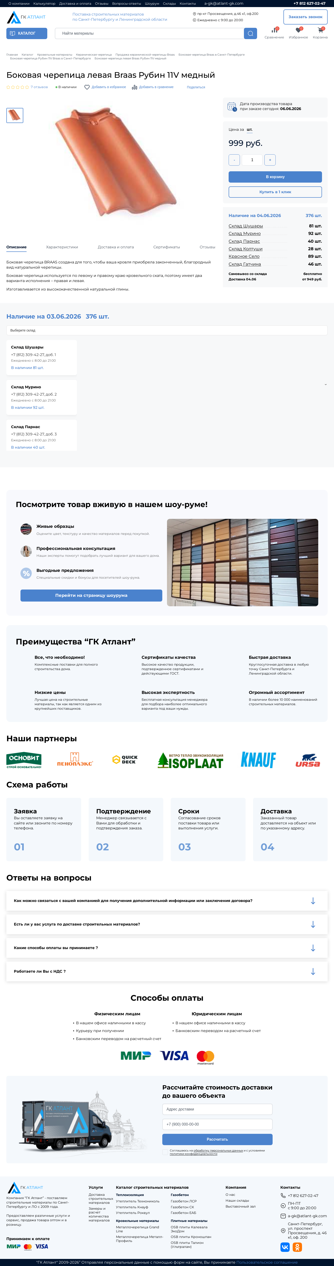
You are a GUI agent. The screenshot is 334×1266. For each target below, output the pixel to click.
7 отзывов (39, 87)
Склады (169, 4)
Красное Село (244, 256)
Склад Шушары (246, 226)
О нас (230, 1195)
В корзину (275, 177)
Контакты (188, 4)
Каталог (27, 54)
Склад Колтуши (245, 248)
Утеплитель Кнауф (132, 1207)
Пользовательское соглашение (267, 1262)
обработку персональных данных (218, 1150)
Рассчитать (217, 1139)
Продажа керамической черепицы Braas (145, 54)
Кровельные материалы (54, 54)
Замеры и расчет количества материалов (99, 1214)
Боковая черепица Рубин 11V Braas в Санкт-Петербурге (50, 58)
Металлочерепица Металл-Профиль (139, 1239)
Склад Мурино (245, 233)
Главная (12, 54)
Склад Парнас (244, 241)
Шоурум (152, 4)
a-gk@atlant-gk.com (223, 3)
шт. (249, 129)
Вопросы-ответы (126, 4)
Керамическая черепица (94, 54)
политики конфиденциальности (193, 1153)
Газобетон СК (182, 1207)
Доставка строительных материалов (101, 1199)
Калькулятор (44, 4)
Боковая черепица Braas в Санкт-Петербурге (212, 54)
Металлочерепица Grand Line (137, 1229)
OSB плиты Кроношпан (191, 1237)
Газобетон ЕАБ (183, 1213)
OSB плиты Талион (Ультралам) (187, 1245)
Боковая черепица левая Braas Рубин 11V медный (130, 58)
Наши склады (237, 1201)
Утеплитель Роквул (133, 1213)
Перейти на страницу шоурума (91, 595)
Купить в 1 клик (275, 192)
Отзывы (101, 4)
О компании (19, 4)
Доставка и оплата (75, 4)
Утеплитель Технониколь (137, 1201)
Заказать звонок (305, 17)
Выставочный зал (241, 1207)
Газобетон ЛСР (184, 1201)
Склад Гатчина (245, 264)
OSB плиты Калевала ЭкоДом (189, 1229)
